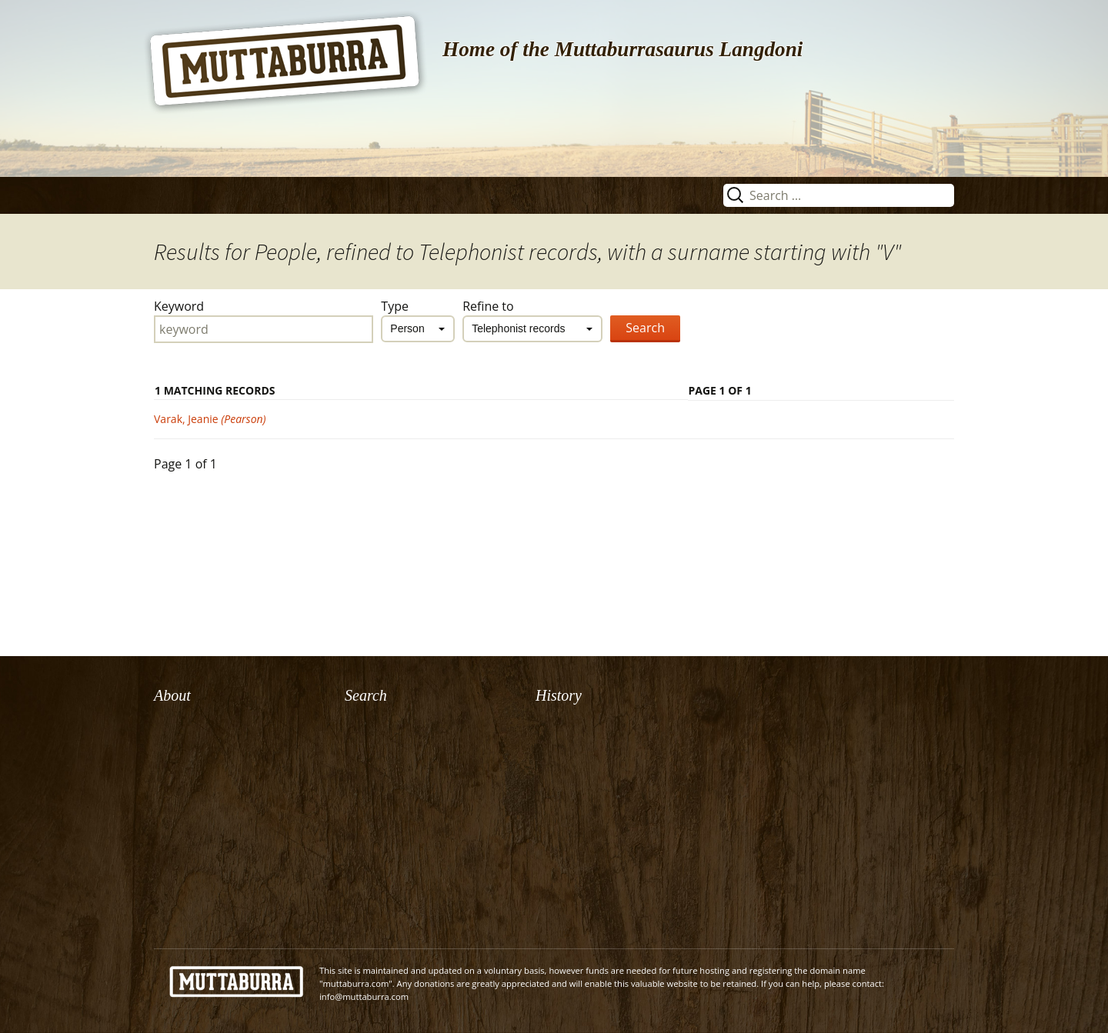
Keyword (179, 306)
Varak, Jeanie (210, 419)
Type (395, 306)
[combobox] (418, 328)
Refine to (488, 306)
